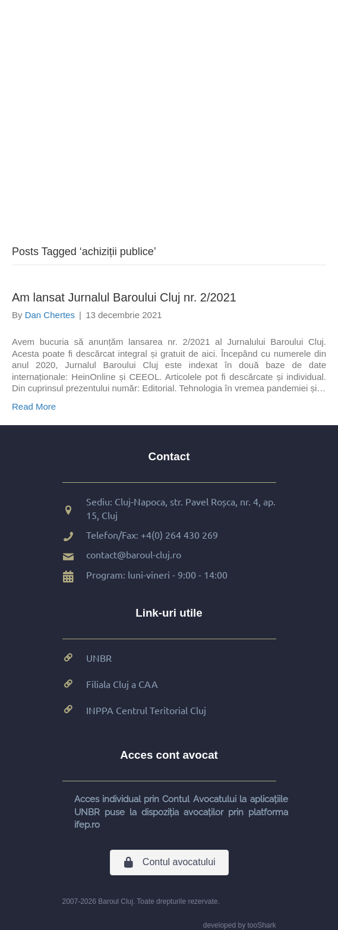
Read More (34, 406)
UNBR (99, 658)
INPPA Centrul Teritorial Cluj (146, 710)
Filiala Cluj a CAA (122, 684)
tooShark (261, 925)
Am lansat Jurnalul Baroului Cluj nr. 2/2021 (124, 297)
